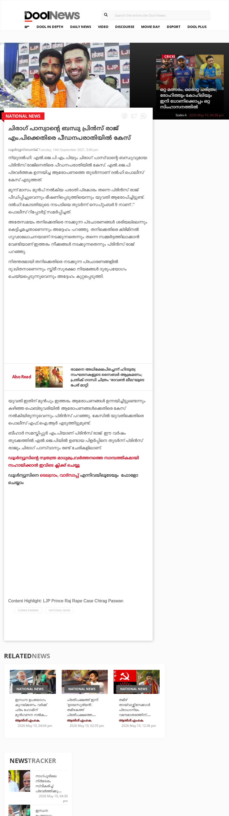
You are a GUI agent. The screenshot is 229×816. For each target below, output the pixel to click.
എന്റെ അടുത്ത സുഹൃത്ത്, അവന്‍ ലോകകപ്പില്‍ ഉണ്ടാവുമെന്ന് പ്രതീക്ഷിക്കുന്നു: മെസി (201, 364)
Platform (151, 762)
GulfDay (114, 783)
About (27, 756)
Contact (30, 783)
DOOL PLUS (196, 26)
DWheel (79, 769)
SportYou (116, 776)
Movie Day (151, 769)
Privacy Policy (36, 770)
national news (59, 610)
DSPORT (174, 26)
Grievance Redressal (43, 790)
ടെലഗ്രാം (49, 475)
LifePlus (114, 769)
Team (26, 763)
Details (79, 783)
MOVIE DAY (150, 26)
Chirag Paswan (28, 610)
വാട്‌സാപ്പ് (70, 475)
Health (79, 776)
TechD (78, 762)
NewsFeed (151, 776)
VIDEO (103, 26)
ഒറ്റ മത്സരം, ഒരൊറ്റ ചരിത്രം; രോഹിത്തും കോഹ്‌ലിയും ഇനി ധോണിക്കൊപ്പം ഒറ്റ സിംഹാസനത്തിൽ (188, 98)
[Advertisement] (78, 335)
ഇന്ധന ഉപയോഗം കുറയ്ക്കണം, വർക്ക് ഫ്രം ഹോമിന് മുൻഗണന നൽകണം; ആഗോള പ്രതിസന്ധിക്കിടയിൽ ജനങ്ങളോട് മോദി (34, 714)
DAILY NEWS (80, 26)
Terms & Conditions (42, 777)
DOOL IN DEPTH (50, 26)
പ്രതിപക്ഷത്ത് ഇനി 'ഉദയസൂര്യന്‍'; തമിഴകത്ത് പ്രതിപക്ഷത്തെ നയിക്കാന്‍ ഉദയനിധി (86, 709)
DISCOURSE (124, 26)
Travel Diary (118, 762)
